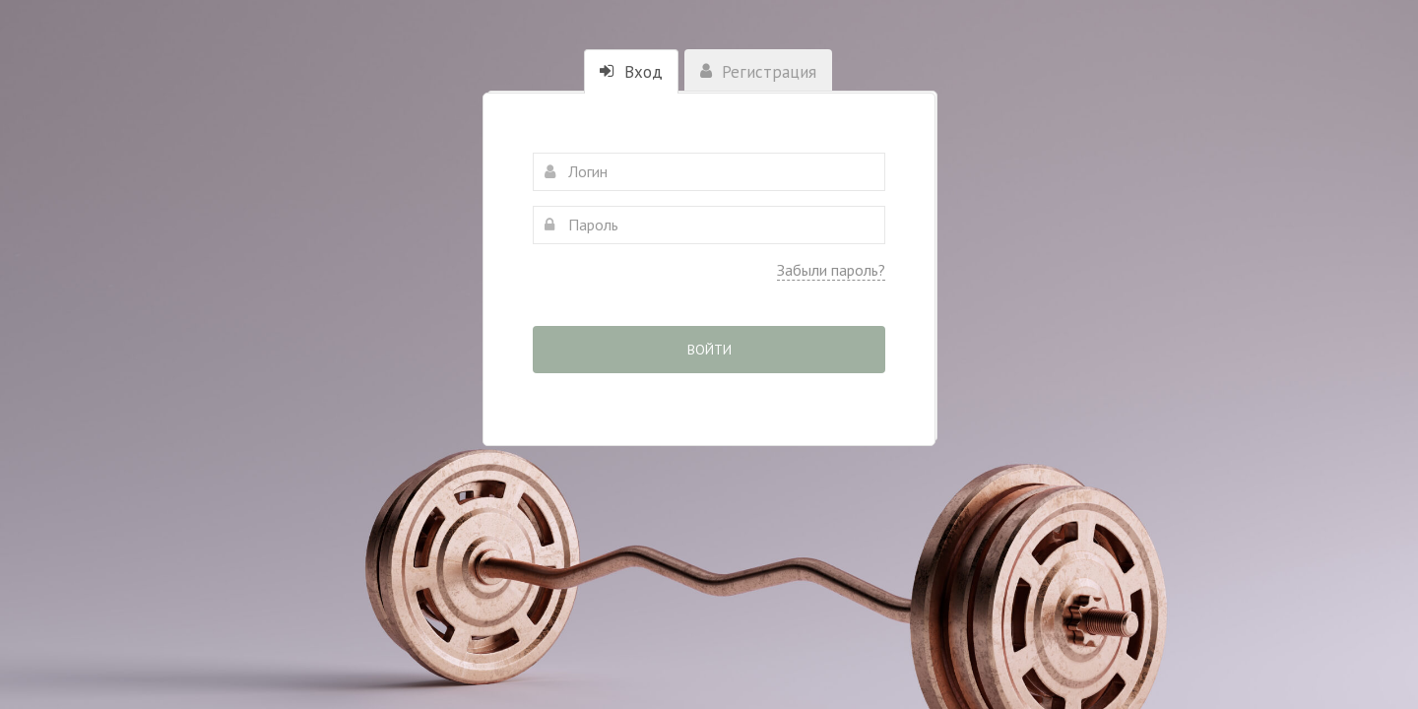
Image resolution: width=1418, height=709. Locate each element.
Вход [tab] (631, 72)
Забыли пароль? (831, 270)
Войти (709, 349)
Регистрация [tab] (758, 72)
